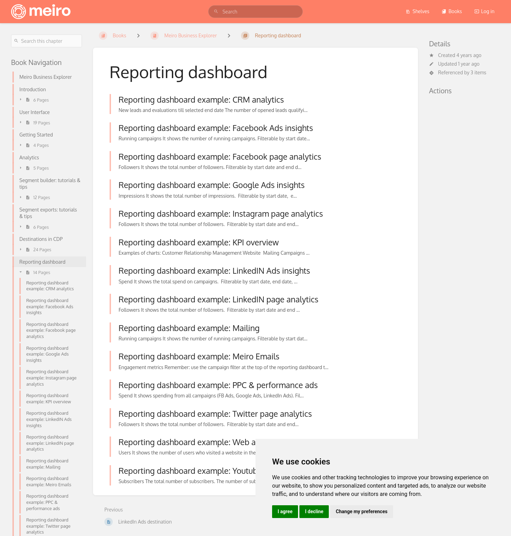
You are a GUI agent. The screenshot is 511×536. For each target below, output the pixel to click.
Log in (484, 11)
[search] (255, 11)
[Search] (216, 12)
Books (452, 11)
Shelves (417, 11)
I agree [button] (285, 511)
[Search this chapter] (46, 41)
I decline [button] (314, 511)
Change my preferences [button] (361, 511)
